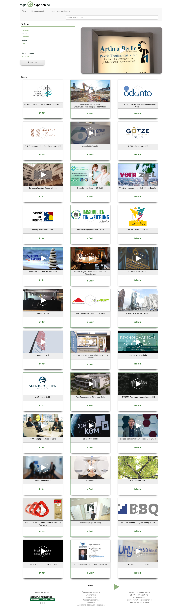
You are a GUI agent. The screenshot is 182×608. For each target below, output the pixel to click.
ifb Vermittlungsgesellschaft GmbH (90, 230)
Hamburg (25, 30)
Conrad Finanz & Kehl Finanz (137, 313)
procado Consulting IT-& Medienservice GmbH (138, 439)
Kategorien (32, 62)
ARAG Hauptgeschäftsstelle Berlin (43, 439)
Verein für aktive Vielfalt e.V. (138, 230)
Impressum (91, 602)
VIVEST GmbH (43, 313)
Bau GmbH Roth (43, 355)
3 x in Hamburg (28, 53)
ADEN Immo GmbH (43, 397)
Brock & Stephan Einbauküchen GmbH (43, 564)
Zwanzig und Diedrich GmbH (43, 230)
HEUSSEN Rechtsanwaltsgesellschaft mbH (138, 397)
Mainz (24, 40)
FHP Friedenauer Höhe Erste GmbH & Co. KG (43, 146)
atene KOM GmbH (90, 439)
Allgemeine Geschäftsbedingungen (90, 605)
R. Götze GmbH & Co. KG (138, 146)
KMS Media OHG (139, 597)
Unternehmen (91, 595)
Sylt (23, 43)
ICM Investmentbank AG (42, 481)
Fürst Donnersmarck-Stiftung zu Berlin (90, 313)
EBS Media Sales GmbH (139, 595)
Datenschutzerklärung (91, 600)
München (25, 36)
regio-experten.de (146, 600)
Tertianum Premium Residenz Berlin (43, 188)
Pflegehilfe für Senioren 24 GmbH (90, 188)
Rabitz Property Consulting (90, 522)
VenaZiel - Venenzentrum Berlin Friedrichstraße (137, 188)
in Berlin (43, 113)
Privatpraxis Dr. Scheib (138, 355)
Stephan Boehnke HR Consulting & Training (90, 564)
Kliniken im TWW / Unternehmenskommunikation (43, 104)
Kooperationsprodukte (60, 11)
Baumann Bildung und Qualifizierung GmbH (138, 522)
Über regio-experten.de (91, 592)
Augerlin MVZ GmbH (90, 146)
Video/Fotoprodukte (38, 11)
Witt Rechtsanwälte (137, 481)
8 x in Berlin (26, 56)
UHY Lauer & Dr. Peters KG (138, 564)
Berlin (24, 33)
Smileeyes (90, 481)
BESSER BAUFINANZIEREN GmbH (43, 272)
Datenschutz (91, 597)
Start (24, 11)
